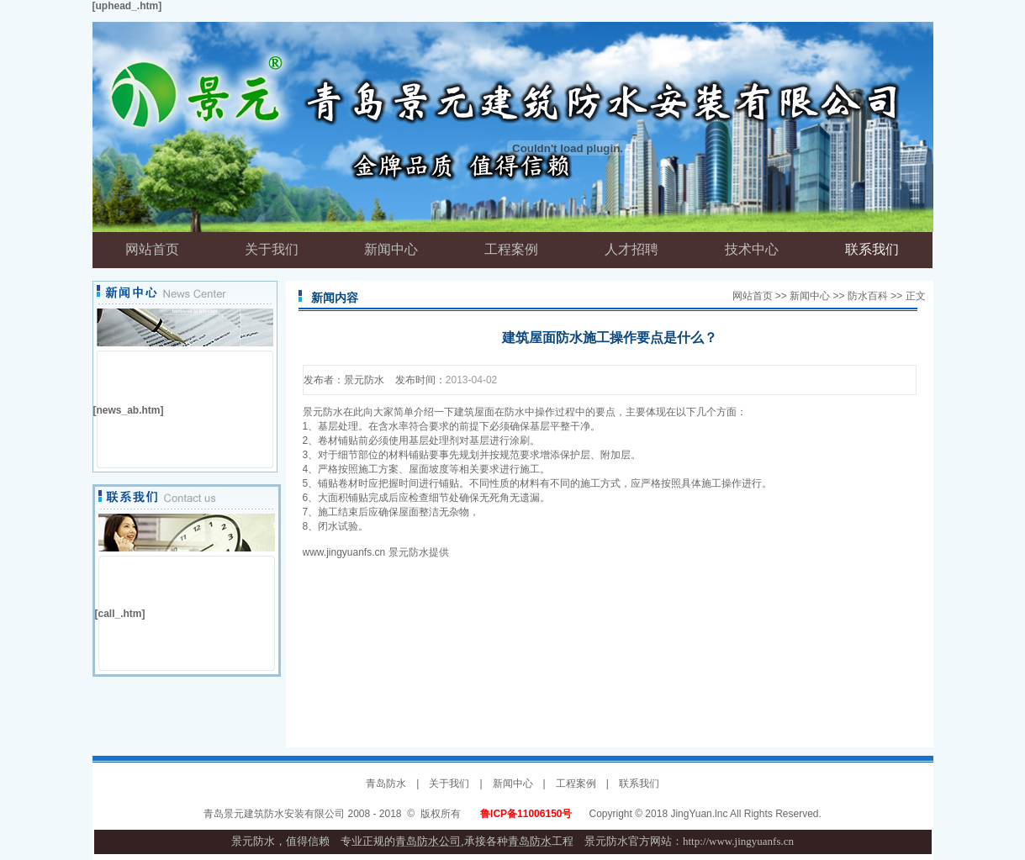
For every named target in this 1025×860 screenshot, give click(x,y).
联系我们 (639, 783)
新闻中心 (810, 296)
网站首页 (752, 296)
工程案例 (576, 783)
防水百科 (868, 296)
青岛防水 (386, 783)
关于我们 (449, 783)
